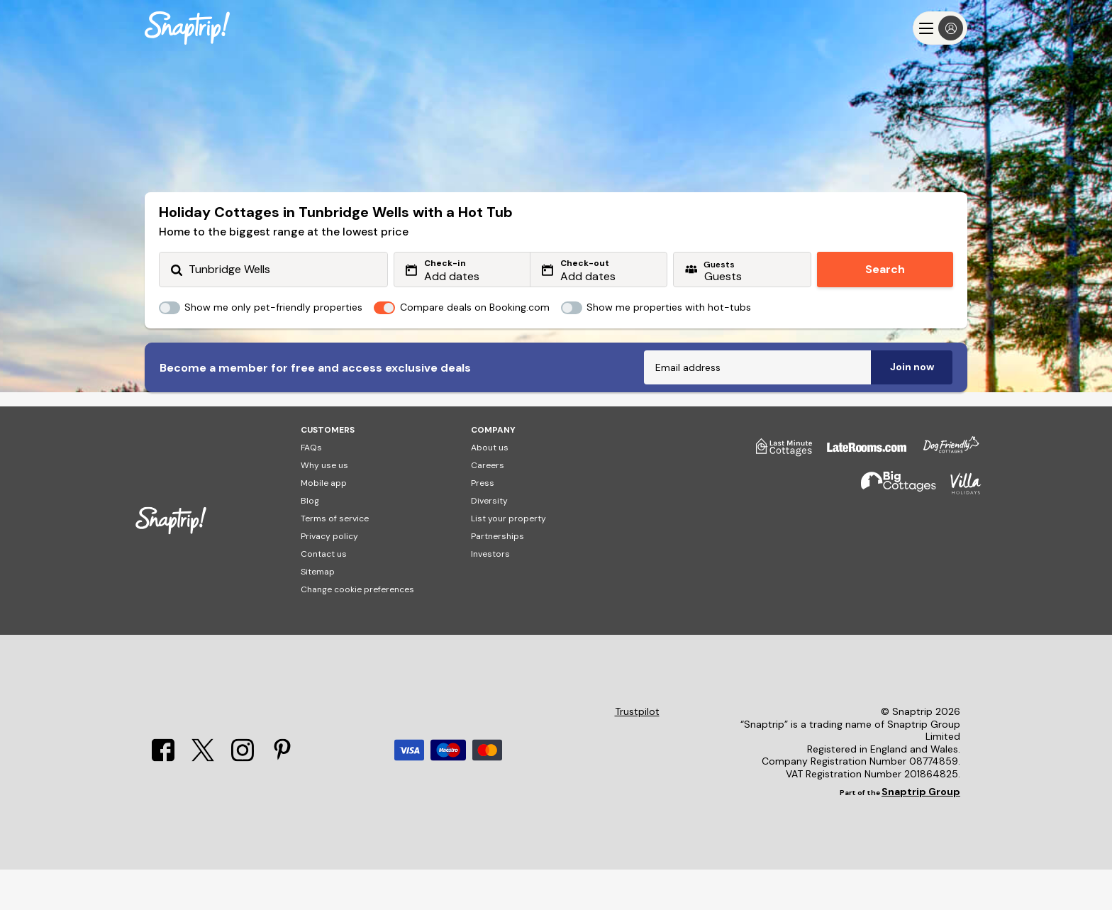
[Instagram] (242, 798)
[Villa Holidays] (959, 530)
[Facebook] (163, 798)
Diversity (489, 541)
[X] (202, 798)
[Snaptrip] (187, 28)
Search (885, 269)
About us (489, 488)
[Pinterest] (282, 798)
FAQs (311, 488)
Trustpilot (637, 752)
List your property (508, 559)
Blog (310, 541)
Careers (487, 505)
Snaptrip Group (921, 832)
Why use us (324, 505)
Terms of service (335, 559)
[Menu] (940, 28)
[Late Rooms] (859, 493)
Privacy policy (329, 576)
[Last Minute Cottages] (777, 493)
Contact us (324, 594)
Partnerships (497, 576)
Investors (490, 594)
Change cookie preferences (357, 630)
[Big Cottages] (891, 530)
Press (482, 523)
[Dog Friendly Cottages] (944, 493)
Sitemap (318, 612)
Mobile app (324, 523)
